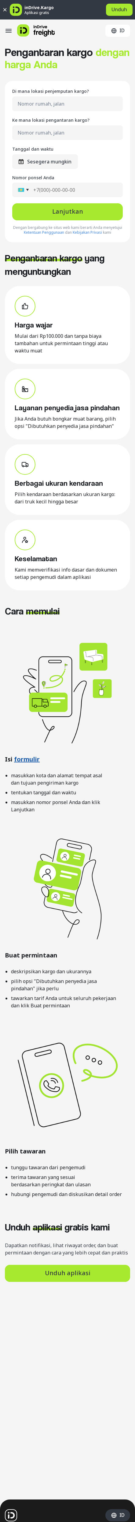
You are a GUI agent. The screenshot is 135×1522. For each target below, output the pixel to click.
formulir (27, 759)
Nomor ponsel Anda (33, 177)
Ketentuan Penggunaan (44, 232)
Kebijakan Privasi (87, 232)
